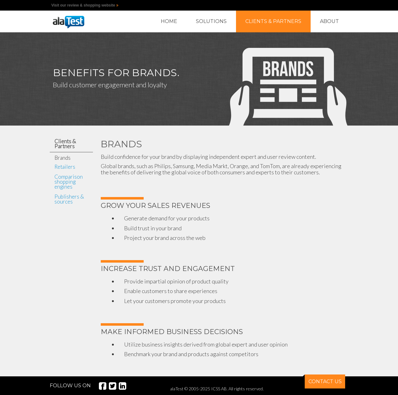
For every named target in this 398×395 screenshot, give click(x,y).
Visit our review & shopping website (83, 5)
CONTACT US (323, 379)
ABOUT (329, 21)
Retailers (64, 166)
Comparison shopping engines (68, 181)
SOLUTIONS (211, 21)
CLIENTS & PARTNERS (273, 21)
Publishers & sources (69, 199)
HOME (169, 21)
